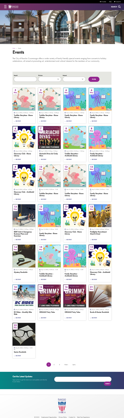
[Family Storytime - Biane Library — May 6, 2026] (74, 106)
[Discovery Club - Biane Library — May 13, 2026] (74, 223)
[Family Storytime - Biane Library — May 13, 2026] (100, 183)
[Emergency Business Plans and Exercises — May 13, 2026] (24, 223)
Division (40, 75)
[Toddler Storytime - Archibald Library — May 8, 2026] (74, 144)
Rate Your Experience (83, 414)
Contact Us (118, 1)
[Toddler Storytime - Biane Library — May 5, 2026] (24, 106)
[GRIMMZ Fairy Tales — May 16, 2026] (49, 302)
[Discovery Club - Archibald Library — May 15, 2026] (100, 263)
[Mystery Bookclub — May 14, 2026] (24, 263)
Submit (107, 379)
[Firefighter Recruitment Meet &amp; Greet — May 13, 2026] (100, 223)
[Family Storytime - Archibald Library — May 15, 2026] (74, 263)
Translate (103, 1)
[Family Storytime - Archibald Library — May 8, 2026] (100, 144)
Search (16, 75)
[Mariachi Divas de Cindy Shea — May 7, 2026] (49, 144)
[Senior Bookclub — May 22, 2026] (24, 340)
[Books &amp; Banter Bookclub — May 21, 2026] (100, 302)
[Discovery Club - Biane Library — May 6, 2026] (24, 144)
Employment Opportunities (49, 414)
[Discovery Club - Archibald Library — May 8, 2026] (24, 183)
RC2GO (36, 414)
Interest (65, 75)
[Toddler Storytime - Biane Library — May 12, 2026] (49, 183)
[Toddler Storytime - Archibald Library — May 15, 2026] (49, 263)
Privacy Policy (63, 414)
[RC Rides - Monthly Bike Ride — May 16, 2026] (24, 302)
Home (14, 48)
